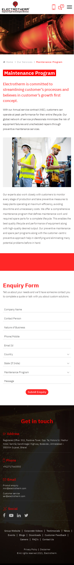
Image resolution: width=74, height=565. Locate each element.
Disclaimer (45, 552)
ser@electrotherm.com (14, 499)
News (67, 533)
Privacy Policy (30, 552)
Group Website (12, 533)
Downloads (35, 537)
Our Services (25, 62)
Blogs (22, 537)
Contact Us (48, 542)
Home (8, 62)
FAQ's (35, 542)
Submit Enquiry (37, 395)
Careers (24, 542)
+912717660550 (12, 469)
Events (11, 537)
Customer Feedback (55, 537)
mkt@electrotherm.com (14, 491)
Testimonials (53, 533)
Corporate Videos (33, 533)
